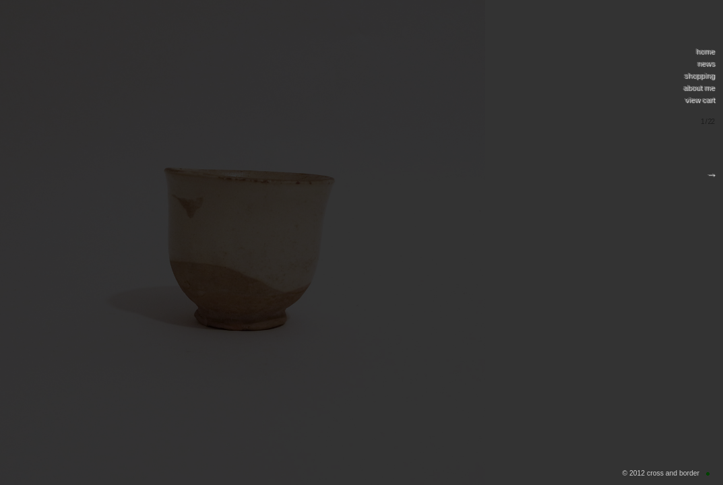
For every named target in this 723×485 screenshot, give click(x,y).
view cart (699, 100)
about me (698, 88)
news (705, 63)
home (704, 51)
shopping (699, 75)
